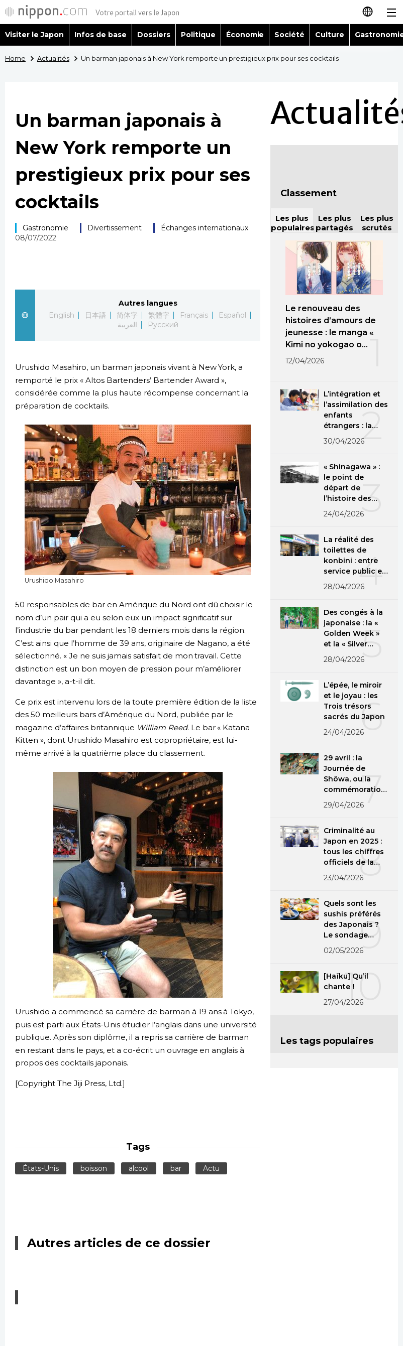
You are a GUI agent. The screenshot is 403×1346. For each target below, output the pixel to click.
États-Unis (41, 1168)
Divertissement (114, 227)
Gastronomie (45, 227)
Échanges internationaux (204, 227)
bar (175, 1168)
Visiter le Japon (34, 34)
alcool (139, 1168)
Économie (245, 34)
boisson (93, 1168)
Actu (211, 1168)
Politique (198, 34)
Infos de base (100, 34)
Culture (329, 34)
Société (289, 34)
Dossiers (153, 34)
